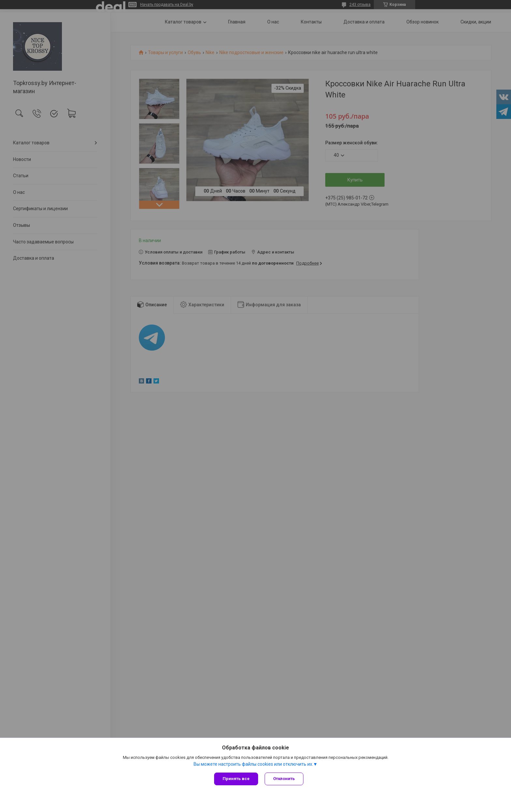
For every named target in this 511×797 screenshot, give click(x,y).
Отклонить (284, 778)
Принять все (236, 778)
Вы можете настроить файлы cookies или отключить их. (253, 764)
